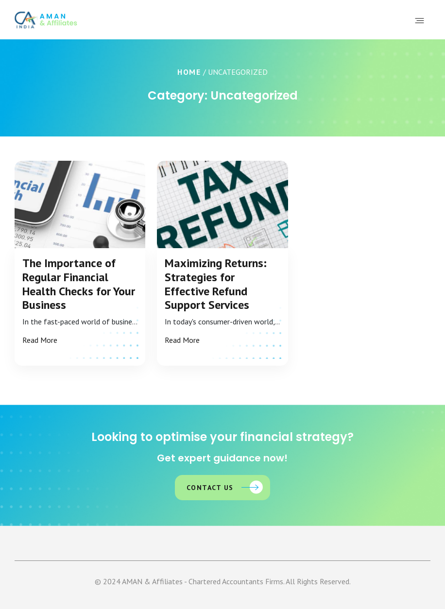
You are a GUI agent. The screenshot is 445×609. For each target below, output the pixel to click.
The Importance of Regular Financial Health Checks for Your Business (78, 284)
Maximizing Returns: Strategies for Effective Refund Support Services (216, 284)
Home (189, 72)
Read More (39, 340)
